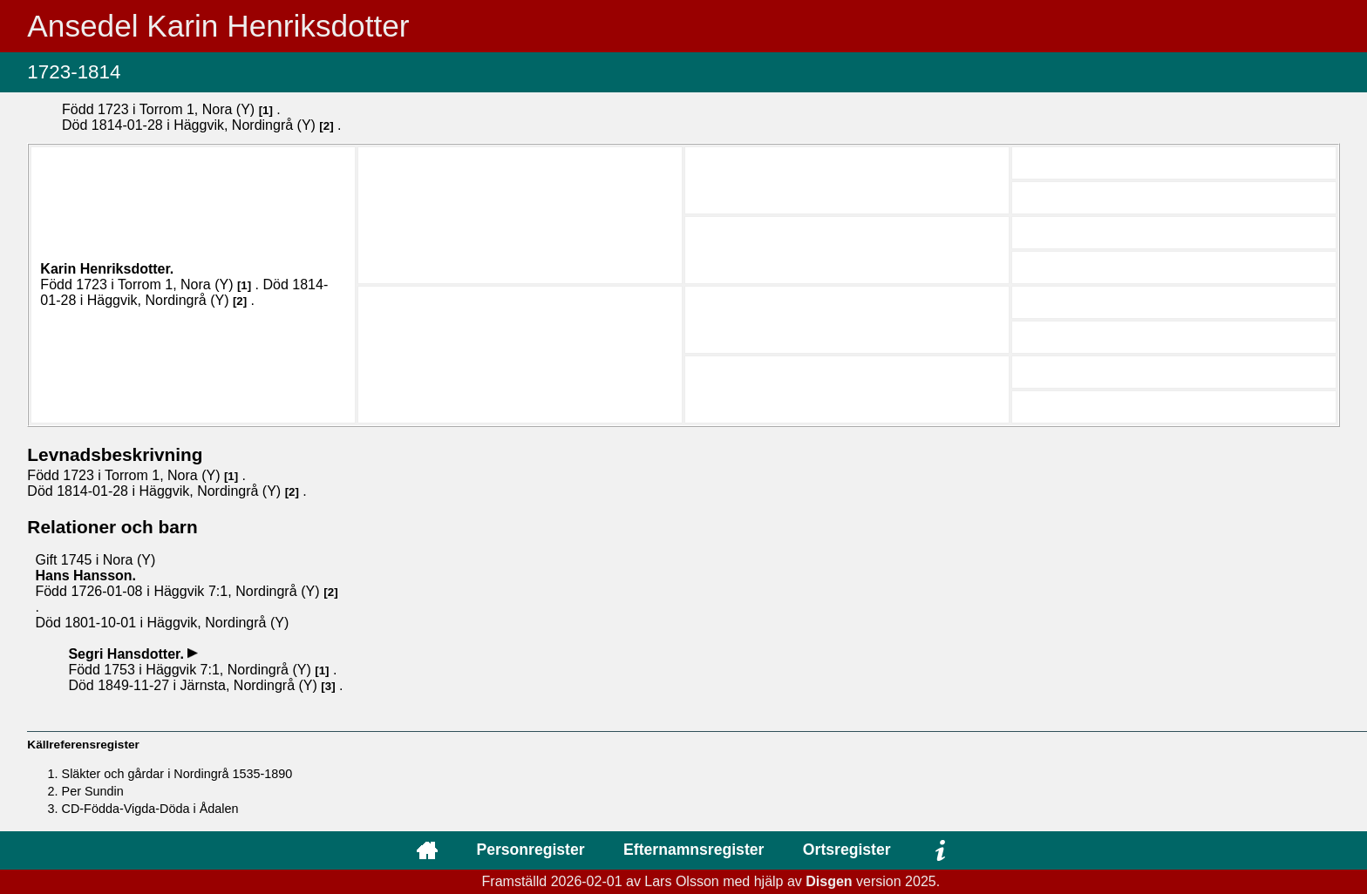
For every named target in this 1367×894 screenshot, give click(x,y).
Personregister (530, 849)
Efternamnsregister (693, 849)
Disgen (829, 881)
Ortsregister (847, 849)
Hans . (85, 575)
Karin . (106, 268)
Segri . (127, 654)
